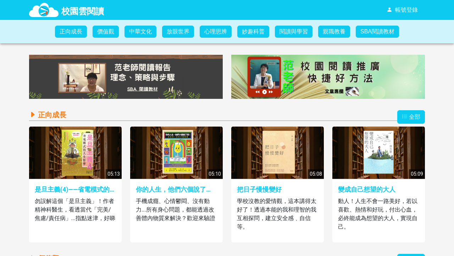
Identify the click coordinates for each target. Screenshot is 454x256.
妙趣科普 (253, 31)
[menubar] (337, 10)
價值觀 (105, 31)
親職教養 (334, 31)
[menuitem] (402, 10)
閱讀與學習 (293, 31)
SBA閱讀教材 (377, 31)
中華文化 (140, 31)
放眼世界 (178, 31)
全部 (411, 116)
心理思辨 (215, 31)
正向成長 (71, 31)
